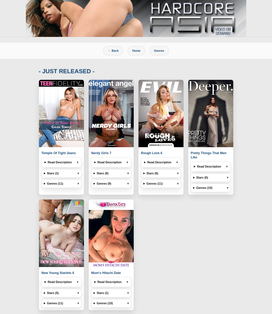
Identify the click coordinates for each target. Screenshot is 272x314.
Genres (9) (104, 183)
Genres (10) (204, 187)
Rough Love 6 (151, 153)
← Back (113, 50)
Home (136, 50)
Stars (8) (102, 173)
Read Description (60, 162)
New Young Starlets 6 (58, 273)
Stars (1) (53, 173)
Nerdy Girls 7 (101, 153)
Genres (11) (55, 183)
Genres (159, 50)
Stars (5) (53, 293)
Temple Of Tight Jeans (59, 153)
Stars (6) (152, 173)
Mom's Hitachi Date (106, 273)
